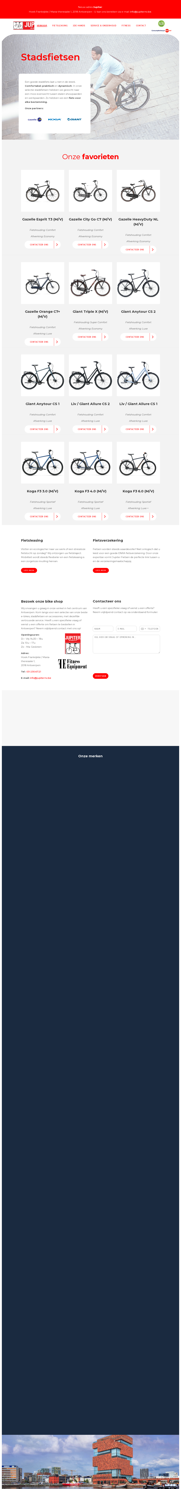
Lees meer (29, 570)
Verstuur (100, 676)
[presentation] (116, 668)
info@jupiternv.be (140, 11)
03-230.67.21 (34, 671)
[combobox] (143, 629)
